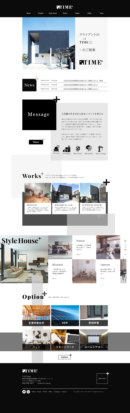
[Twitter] (24, 391)
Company (57, 391)
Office (51, 391)
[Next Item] (103, 198)
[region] (36, 315)
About (34, 391)
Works (45, 391)
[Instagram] (28, 391)
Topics (39, 391)
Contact (64, 391)
